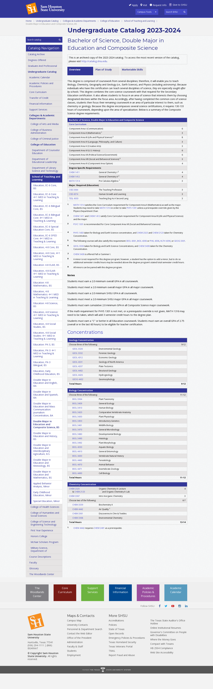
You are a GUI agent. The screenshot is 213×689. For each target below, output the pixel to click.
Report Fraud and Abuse (122, 670)
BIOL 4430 (77, 471)
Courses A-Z (127, 21)
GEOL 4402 (77, 386)
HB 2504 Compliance (161, 663)
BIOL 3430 (77, 432)
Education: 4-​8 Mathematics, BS (42, 299)
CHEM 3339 (77, 520)
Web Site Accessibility (161, 668)
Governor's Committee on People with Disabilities (168, 649)
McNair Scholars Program (44, 557)
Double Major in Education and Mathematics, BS (42, 490)
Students (72, 666)
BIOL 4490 (77, 488)
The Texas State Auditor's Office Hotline (167, 637)
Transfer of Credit (38, 113)
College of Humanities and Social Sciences (45, 530)
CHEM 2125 (79, 507)
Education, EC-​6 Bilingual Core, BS (46, 223)
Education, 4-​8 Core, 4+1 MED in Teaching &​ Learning (46, 271)
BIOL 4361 (131, 256)
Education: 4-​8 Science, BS (45, 320)
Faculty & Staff (75, 662)
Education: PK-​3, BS (44, 360)
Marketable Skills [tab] (132, 84)
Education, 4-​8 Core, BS (46, 262)
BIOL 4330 (77, 462)
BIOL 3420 (77, 427)
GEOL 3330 (78, 261)
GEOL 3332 (77, 368)
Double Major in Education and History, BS (45, 451)
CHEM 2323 (142, 248)
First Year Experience (42, 545)
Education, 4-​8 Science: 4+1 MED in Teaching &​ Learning (46, 330)
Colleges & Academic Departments (79, 36)
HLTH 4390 (165, 256)
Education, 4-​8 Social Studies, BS (44, 341)
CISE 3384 (73, 205)
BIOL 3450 (77, 436)
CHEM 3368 (77, 533)
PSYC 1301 (78, 239)
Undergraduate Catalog (47, 36)
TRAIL (112, 666)
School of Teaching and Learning (139, 36)
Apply (135, 5)
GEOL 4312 (77, 373)
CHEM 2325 (74, 504)
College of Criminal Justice (45, 154)
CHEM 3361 (77, 528)
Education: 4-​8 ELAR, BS (46, 280)
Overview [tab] (74, 84)
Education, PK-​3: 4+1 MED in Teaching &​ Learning (44, 368)
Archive (31, 29)
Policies (113, 640)
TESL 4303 (73, 213)
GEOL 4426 (77, 390)
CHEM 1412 (74, 192)
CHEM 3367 (74, 511)
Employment (74, 670)
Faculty (33, 578)
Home (29, 36)
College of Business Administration (41, 147)
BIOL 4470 (77, 479)
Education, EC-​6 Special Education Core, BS (45, 243)
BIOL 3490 (77, 453)
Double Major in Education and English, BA (45, 398)
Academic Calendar (39, 92)
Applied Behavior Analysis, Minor (42, 500)
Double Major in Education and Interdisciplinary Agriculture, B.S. (42, 465)
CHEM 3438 (144, 261)
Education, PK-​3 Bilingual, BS (41, 379)
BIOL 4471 (77, 484)
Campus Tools (144, 11)
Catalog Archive (36, 69)
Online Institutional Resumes (165, 643)
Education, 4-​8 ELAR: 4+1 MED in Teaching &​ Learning (46, 289)
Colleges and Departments (160, 21)
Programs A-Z (105, 21)
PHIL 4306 (154, 256)
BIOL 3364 (77, 414)
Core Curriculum (38, 107)
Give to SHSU (180, 4)
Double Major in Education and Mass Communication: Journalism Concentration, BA (44, 425)
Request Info (160, 5)
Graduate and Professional (71, 21)
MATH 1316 (105, 223)
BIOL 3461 (77, 440)
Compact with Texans (162, 659)
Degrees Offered (37, 75)
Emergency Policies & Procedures (127, 653)
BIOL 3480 (77, 449)
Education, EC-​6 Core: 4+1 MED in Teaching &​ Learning (46, 212)
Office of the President (79, 653)
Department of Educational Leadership (44, 176)
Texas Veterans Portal (120, 662)
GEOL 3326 (77, 364)
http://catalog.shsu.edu (94, 76)
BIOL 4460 (77, 475)
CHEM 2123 (158, 248)
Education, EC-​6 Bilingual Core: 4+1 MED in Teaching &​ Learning (46, 233)
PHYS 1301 (132, 223)
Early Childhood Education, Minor (42, 509)
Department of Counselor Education (46, 167)
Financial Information (40, 119)
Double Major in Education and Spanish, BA (45, 410)
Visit (145, 5)
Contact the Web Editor (79, 649)
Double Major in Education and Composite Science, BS (46, 439)
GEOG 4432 (77, 394)
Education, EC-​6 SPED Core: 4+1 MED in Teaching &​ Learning (45, 253)
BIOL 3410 (77, 423)
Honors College (39, 551)
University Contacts (77, 640)
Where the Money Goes (163, 655)
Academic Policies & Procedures (148, 607)
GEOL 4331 (77, 377)
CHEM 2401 (99, 543)
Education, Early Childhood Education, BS (46, 388)
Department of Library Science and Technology (45, 185)
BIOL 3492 (77, 458)
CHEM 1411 (74, 187)
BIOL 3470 (77, 445)
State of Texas (116, 644)
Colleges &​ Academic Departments (42, 132)
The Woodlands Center (41, 589)
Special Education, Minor (46, 516)
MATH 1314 (74, 196)
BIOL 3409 (77, 419)
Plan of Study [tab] (104, 84)
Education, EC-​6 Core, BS (45, 202)
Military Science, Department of (39, 565)
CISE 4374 (73, 209)
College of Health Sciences (45, 522)
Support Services (38, 125)
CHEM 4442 (77, 524)
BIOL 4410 (77, 466)
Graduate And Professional (42, 81)
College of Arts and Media (45, 139)
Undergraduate (37, 21)
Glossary (34, 583)
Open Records (116, 649)
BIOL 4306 (142, 256)
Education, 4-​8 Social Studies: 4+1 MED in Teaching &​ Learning (44, 351)
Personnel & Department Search (84, 644)
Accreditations (116, 636)
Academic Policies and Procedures (41, 100)
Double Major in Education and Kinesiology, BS (42, 478)
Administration (75, 657)
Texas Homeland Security (122, 657)
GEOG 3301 (179, 256)
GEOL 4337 (77, 381)
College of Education (110, 36)
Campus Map (74, 636)
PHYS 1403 (78, 248)
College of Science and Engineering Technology (43, 538)
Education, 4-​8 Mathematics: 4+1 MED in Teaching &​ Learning (46, 309)
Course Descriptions (40, 572)
